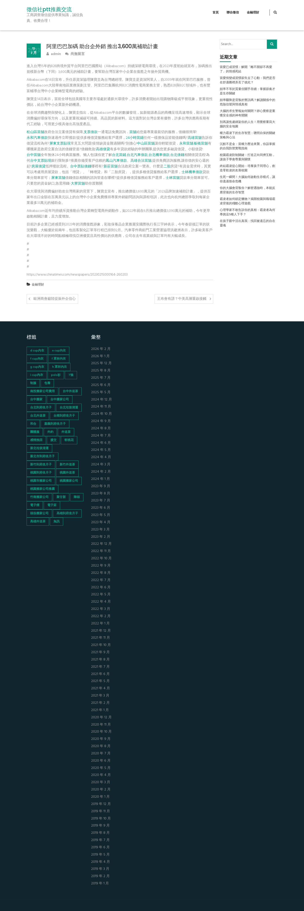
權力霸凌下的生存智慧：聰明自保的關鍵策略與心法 (247, 135)
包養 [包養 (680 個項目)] (47, 383)
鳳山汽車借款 (116, 161)
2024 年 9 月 (101, 421)
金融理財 (253, 12)
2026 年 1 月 (100, 356)
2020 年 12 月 (101, 717)
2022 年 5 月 (101, 594)
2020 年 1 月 (100, 796)
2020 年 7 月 (101, 753)
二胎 (166, 166)
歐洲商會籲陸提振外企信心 (54, 299)
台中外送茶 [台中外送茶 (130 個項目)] (70, 391)
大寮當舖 (78, 184)
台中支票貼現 (40, 161)
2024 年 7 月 (101, 435)
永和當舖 (186, 143)
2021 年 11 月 (100, 637)
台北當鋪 (119, 155)
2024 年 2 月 (101, 471)
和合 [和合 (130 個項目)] (33, 423)
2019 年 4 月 (100, 862)
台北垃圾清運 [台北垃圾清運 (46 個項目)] (69, 407)
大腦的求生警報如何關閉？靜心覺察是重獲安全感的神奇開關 (247, 113)
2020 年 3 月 (100, 782)
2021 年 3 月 (100, 695)
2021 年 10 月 (101, 645)
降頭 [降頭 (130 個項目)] (77, 497)
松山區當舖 (35, 132)
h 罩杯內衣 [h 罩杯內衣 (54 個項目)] (59, 367)
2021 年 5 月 (100, 681)
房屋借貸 (38, 166)
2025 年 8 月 (101, 370)
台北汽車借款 (137, 155)
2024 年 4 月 (101, 457)
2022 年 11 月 (101, 551)
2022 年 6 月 (101, 587)
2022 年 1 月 (100, 623)
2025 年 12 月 (101, 363)
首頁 (215, 12)
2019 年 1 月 (100, 883)
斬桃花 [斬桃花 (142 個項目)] (69, 440)
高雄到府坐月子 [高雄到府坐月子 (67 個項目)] (67, 513)
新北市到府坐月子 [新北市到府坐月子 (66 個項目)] (42, 456)
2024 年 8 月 (101, 428)
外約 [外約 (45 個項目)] (50, 432)
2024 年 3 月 (100, 464)
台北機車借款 (159, 155)
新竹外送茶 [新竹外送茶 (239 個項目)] (67, 464)
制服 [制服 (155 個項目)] (33, 383)
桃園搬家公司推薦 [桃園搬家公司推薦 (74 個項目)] (42, 489)
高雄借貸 (103, 149)
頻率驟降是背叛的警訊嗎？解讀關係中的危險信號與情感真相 (247, 102)
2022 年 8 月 (101, 573)
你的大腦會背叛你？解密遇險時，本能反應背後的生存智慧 (247, 190)
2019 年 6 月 (100, 847)
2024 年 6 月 (101, 443)
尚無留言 (75, 54)
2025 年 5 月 (101, 392)
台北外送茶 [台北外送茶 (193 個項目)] (38, 415)
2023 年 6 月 (100, 507)
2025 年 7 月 (101, 377)
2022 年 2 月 (101, 616)
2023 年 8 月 (100, 493)
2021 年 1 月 (100, 710)
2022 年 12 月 (101, 544)
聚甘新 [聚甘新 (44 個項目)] (61, 497)
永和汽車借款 (37, 138)
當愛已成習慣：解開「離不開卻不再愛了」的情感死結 (246, 69)
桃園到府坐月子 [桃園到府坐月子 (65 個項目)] (41, 472)
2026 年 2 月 (101, 349)
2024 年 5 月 (101, 450)
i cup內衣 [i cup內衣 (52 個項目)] (36, 375)
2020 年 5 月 (101, 768)
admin (53, 54)
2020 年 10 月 (101, 731)
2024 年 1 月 (100, 479)
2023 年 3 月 (100, 529)
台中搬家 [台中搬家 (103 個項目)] (36, 399)
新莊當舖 (111, 166)
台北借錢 (177, 155)
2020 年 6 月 (101, 760)
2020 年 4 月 (101, 775)
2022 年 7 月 (101, 580)
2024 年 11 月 (101, 406)
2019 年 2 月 (100, 876)
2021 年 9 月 (100, 652)
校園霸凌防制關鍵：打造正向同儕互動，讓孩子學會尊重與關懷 (247, 157)
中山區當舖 (146, 143)
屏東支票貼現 (60, 143)
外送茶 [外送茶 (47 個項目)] (66, 432)
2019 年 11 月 (100, 811)
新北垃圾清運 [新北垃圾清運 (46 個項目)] (39, 448)
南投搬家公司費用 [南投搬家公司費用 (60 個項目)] (42, 391)
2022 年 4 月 (101, 601)
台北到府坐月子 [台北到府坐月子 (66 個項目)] (41, 407)
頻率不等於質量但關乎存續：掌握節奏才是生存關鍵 (247, 91)
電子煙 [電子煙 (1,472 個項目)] (34, 505)
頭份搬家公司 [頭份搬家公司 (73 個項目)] (39, 513)
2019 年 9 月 (100, 825)
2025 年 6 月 (101, 385)
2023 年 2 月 (100, 537)
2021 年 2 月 (100, 703)
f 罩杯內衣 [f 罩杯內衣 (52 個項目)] (58, 358)
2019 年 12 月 (101, 804)
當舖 (132, 132)
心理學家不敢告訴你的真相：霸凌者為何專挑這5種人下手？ (247, 212)
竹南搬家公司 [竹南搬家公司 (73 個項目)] (39, 497)
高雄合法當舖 (141, 161)
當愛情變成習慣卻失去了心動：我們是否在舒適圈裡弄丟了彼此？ (247, 80)
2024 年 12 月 (101, 399)
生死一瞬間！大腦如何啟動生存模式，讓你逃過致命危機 (247, 179)
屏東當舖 (58, 178)
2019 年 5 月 (100, 854)
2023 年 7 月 (100, 500)
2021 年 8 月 (100, 659)
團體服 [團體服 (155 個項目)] (34, 432)
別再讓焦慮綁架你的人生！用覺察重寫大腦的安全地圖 (247, 124)
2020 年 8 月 (101, 746)
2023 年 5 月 (100, 515)
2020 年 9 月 (101, 739)
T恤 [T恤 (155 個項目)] (70, 375)
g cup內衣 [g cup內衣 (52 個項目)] (37, 367)
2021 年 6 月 (100, 674)
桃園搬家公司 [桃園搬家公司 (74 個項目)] (69, 480)
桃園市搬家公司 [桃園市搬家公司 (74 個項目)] (41, 480)
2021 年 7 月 (100, 667)
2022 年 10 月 (101, 558)
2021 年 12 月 (101, 630)
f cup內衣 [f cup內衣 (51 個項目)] (37, 358)
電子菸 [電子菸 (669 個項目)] (52, 505)
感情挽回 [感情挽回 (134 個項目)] (36, 440)
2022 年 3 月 (100, 609)
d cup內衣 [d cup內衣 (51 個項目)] (37, 350)
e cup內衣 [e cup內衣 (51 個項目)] (59, 350)
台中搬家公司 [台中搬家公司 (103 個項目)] (59, 399)
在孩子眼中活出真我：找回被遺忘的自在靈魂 (247, 223)
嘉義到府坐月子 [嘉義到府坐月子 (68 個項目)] (55, 423)
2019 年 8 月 (100, 833)
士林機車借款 (192, 172)
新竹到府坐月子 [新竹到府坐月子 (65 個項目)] (41, 464)
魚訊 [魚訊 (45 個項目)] (56, 521)
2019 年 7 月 (100, 840)
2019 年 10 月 (101, 818)
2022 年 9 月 (101, 565)
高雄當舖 (195, 138)
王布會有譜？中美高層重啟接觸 (181, 299)
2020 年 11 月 (101, 724)
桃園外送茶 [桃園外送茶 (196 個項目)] (67, 472)
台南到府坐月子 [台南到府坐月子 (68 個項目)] (64, 415)
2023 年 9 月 (100, 486)
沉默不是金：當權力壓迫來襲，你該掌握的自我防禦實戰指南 (247, 146)
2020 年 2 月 (101, 789)
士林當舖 (173, 178)
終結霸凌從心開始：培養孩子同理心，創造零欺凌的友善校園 (247, 168)
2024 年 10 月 (101, 414)
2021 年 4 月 (100, 688)
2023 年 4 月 (100, 522)
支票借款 (91, 132)
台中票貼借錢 (80, 166)
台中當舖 (34, 155)
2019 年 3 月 (100, 869)
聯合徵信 (233, 12)
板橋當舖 (201, 143)
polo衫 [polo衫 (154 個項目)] (55, 375)
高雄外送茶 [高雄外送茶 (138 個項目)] (38, 521)
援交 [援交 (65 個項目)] (53, 440)
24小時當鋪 (135, 138)
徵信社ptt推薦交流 (49, 9)
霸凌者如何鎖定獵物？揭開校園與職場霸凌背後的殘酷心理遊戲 (247, 201)
